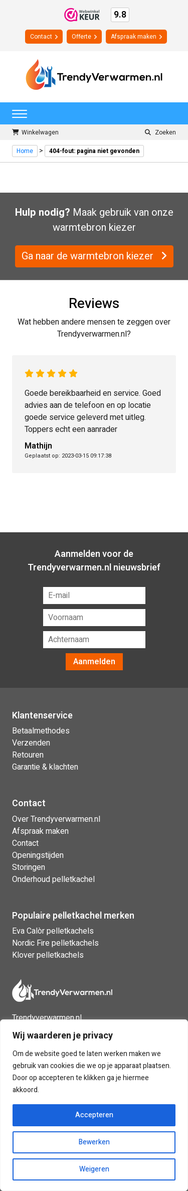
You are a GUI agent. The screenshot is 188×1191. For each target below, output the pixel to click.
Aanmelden (94, 662)
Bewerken (94, 1142)
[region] (94, 1105)
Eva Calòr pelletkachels (53, 931)
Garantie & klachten (45, 767)
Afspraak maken (136, 36)
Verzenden (31, 743)
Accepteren (94, 1115)
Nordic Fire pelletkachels (55, 943)
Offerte (84, 36)
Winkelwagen (35, 132)
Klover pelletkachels (48, 955)
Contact (44, 36)
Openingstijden (38, 855)
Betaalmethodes (41, 731)
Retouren (28, 755)
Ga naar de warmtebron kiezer (94, 256)
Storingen (28, 867)
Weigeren (94, 1169)
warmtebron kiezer (94, 227)
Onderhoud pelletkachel (53, 879)
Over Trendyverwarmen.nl (56, 819)
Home (25, 151)
